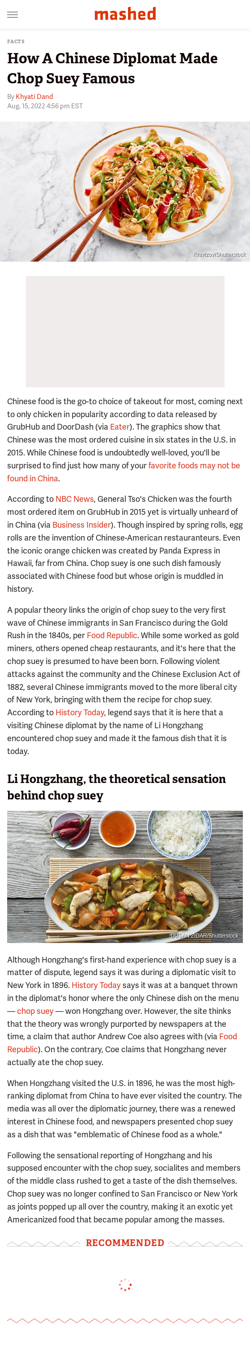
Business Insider (81, 525)
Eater (120, 427)
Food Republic (112, 635)
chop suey (35, 1011)
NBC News (74, 499)
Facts (16, 41)
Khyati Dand (34, 96)
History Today (79, 712)
